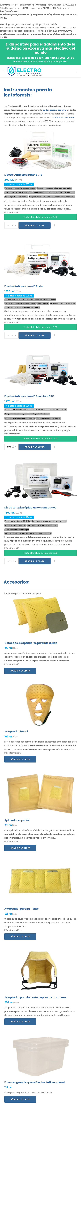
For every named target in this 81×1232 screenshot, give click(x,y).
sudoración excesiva (54, 110)
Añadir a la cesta (34, 225)
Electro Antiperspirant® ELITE (23, 174)
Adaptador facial (16, 731)
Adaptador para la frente (21, 908)
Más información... (13, 212)
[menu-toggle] (3, 71)
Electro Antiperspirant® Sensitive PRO (29, 396)
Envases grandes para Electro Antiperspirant (34, 1082)
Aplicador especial (17, 820)
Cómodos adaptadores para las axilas (30, 643)
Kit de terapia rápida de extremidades (30, 507)
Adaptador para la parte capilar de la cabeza (35, 997)
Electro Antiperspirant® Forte (23, 286)
